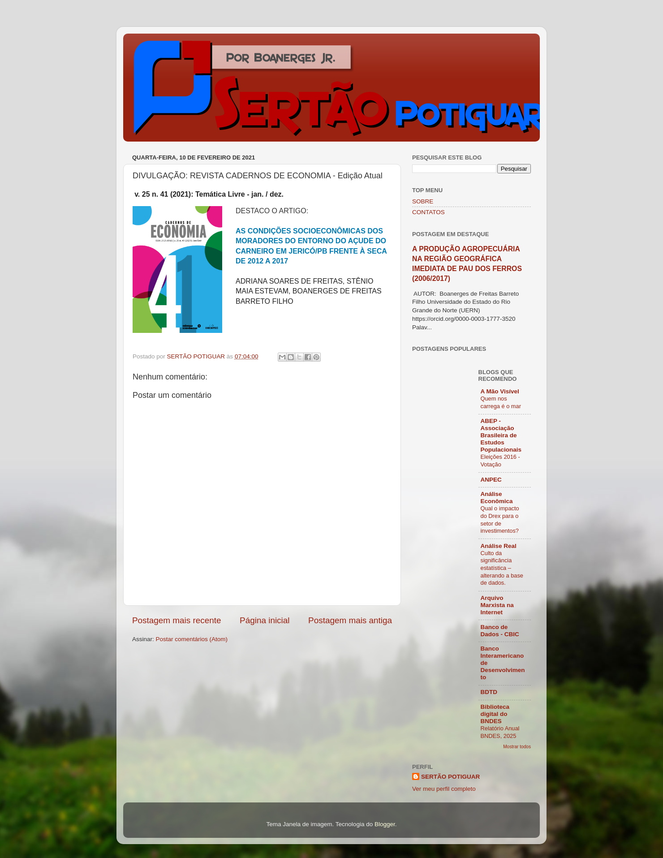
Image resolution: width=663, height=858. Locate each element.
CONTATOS (428, 212)
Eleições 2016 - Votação (500, 460)
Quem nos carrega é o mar (501, 402)
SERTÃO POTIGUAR (450, 776)
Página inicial (264, 620)
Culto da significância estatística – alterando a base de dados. (502, 568)
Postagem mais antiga (350, 620)
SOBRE (422, 201)
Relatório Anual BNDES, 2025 (500, 732)
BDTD (489, 692)
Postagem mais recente (176, 620)
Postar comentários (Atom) (192, 639)
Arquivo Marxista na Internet (497, 605)
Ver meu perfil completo (444, 788)
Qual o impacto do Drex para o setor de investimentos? (500, 519)
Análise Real (499, 546)
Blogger (385, 824)
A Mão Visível (500, 391)
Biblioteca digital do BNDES (495, 713)
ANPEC (491, 479)
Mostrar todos (517, 746)
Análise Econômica (497, 497)
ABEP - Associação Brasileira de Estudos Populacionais (501, 435)
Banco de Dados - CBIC (500, 631)
